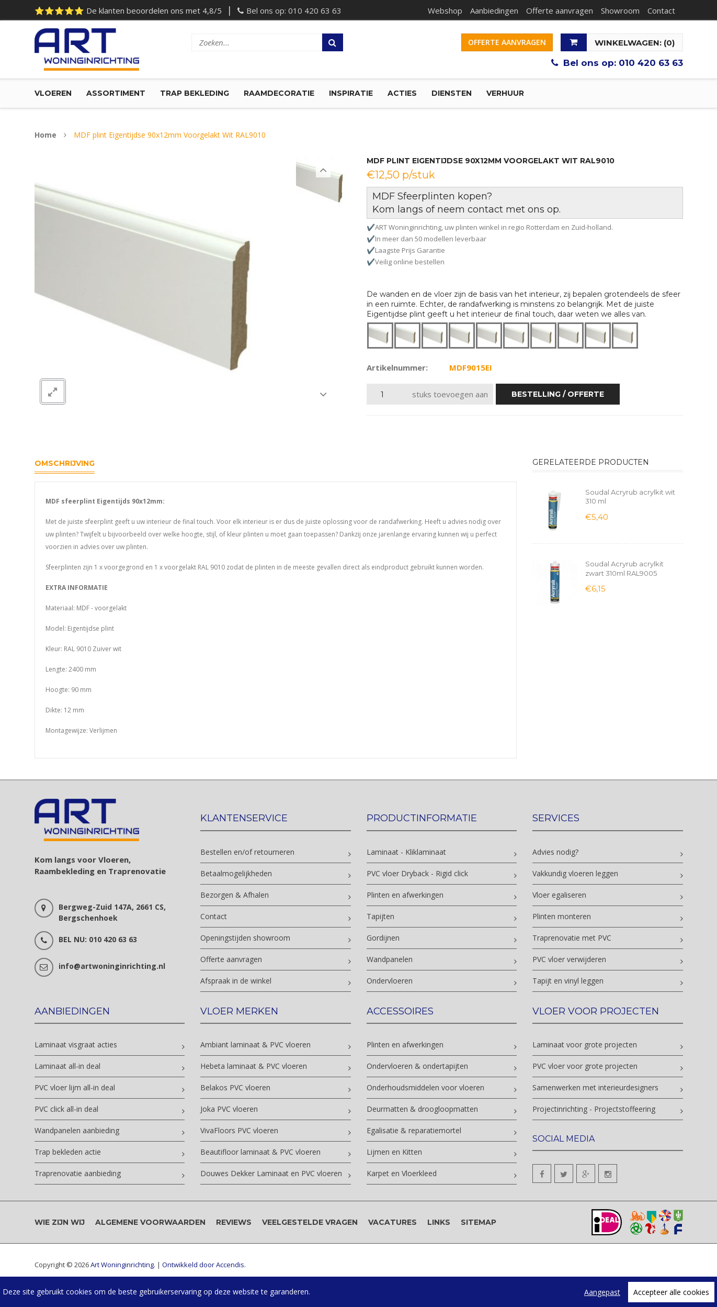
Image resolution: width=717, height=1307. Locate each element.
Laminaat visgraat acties (76, 1044)
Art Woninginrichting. (122, 1264)
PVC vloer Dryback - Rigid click (417, 873)
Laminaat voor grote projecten (584, 1044)
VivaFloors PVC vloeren (239, 1130)
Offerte (507, 42)
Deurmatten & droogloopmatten (422, 1109)
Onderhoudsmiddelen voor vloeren (425, 1087)
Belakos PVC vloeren (235, 1087)
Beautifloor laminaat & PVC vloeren (260, 1152)
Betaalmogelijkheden (236, 873)
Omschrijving (65, 463)
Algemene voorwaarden (150, 1222)
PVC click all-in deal (66, 1109)
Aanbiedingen (494, 10)
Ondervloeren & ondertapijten (417, 1066)
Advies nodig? (555, 852)
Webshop (445, 10)
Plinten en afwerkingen (405, 895)
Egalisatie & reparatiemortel (414, 1130)
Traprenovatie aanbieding (78, 1173)
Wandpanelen (390, 959)
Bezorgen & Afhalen (234, 895)
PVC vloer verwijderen (569, 959)
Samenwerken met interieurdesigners (595, 1087)
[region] (358, 1292)
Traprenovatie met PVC (571, 938)
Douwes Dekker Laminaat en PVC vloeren (271, 1173)
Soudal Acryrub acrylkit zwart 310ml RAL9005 (624, 568)
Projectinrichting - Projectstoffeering (593, 1109)
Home (45, 135)
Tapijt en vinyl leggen (568, 981)
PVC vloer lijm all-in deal (75, 1087)
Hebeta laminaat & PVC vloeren (253, 1066)
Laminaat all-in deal (67, 1066)
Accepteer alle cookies (671, 1292)
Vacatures (392, 1222)
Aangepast (602, 1292)
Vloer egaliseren (559, 895)
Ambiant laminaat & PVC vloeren (255, 1044)
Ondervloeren (390, 981)
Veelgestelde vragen (310, 1222)
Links (438, 1222)
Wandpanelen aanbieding (77, 1130)
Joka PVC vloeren (229, 1109)
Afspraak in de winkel (235, 981)
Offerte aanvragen (559, 10)
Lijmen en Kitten (394, 1152)
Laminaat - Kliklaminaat (406, 852)
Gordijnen (383, 938)
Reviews (234, 1222)
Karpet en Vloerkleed (402, 1173)
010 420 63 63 (315, 10)
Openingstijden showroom (245, 938)
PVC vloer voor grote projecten (585, 1066)
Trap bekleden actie (68, 1152)
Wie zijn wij (60, 1222)
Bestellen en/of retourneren (247, 852)
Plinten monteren (561, 916)
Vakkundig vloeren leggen (575, 873)
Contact (661, 10)
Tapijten (380, 916)
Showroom (620, 10)
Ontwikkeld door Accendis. (204, 1264)
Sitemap (478, 1222)
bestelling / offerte (557, 394)
